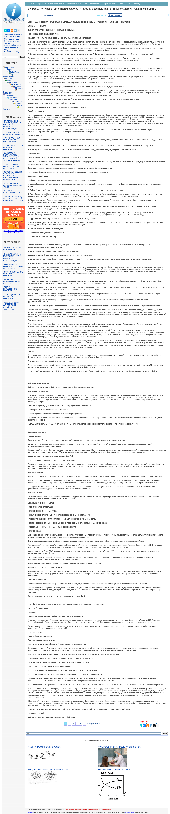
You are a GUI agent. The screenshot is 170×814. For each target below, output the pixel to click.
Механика (19, 88)
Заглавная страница (13, 35)
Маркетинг (13, 82)
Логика (9, 80)
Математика (16, 84)
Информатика (8, 77)
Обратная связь (11, 47)
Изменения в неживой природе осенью (11, 281)
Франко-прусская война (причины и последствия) (11, 140)
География (15, 73)
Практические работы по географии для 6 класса (13, 266)
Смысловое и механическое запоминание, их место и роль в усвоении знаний (11, 157)
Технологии (13, 98)
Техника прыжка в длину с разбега (44, 747)
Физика (14, 99)
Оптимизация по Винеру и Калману (114, 769)
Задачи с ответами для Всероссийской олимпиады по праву (13, 198)
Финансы (18, 103)
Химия (19, 105)
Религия (8, 94)
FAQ (6, 50)
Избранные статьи (12, 37)
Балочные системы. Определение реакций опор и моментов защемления (12, 306)
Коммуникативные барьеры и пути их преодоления (12, 166)
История (8, 79)
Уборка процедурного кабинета (10, 289)
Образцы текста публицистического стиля (12, 185)
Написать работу (11, 52)
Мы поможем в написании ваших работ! (13, 232)
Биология (10, 69)
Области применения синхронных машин (48, 769)
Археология (9, 67)
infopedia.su (31, 812)
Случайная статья (12, 39)
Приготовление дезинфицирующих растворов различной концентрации (12, 125)
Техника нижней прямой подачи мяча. (13, 133)
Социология (11, 96)
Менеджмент (18, 86)
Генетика (12, 71)
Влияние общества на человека (12, 248)
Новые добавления (12, 45)
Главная (30, 4)
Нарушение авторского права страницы (76, 809)
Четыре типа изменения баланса (12, 192)
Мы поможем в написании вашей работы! (99, 809)
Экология (6, 109)
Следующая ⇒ (115, 15)
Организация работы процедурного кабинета (13, 147)
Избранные (41, 4)
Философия (17, 101)
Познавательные (73, 4)
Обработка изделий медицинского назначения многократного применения (12, 175)
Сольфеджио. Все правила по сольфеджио (11, 296)
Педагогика (7, 92)
